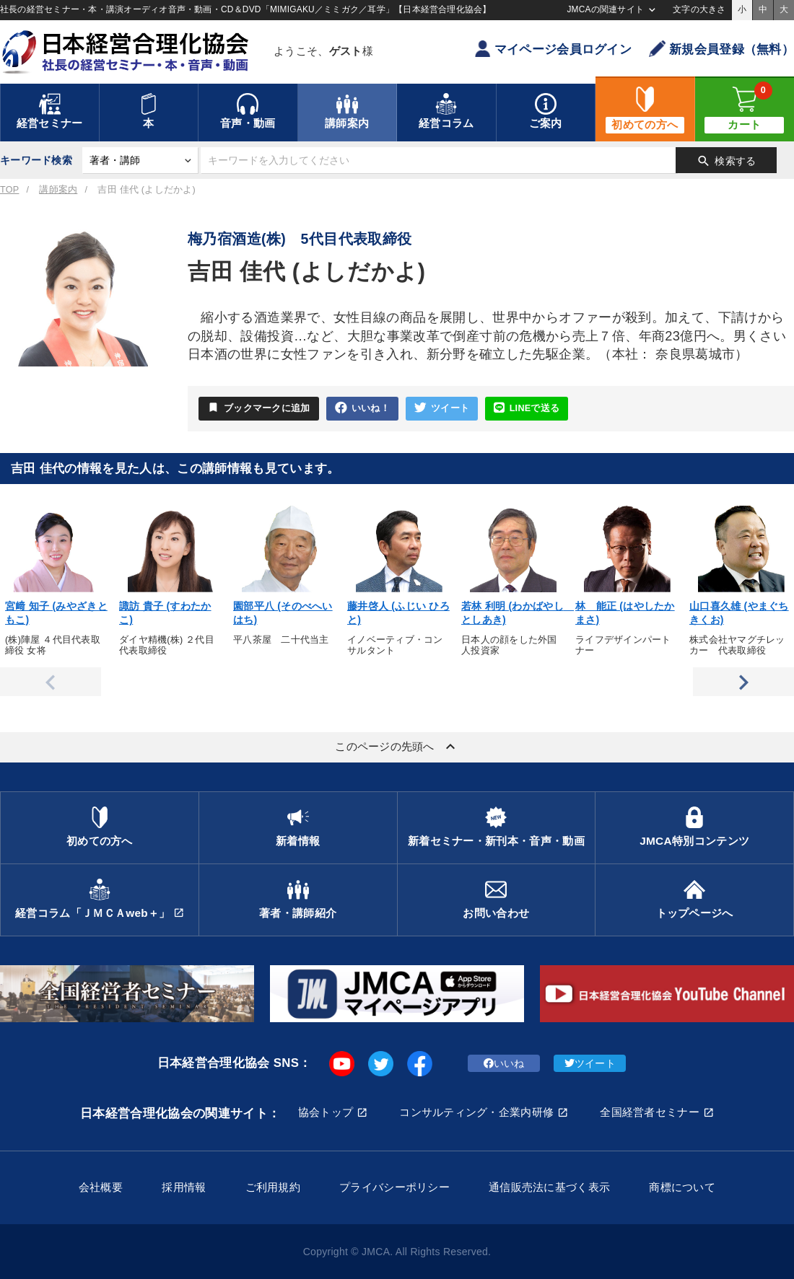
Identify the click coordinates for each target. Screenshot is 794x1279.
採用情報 (184, 1187)
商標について (682, 1187)
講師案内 (58, 190)
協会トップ (325, 1112)
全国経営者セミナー (649, 1112)
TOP (9, 190)
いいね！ (362, 408)
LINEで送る (526, 408)
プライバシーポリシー (394, 1187)
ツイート (441, 408)
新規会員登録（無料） (721, 48)
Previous (50, 681)
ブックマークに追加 (258, 407)
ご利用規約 (272, 1187)
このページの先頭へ (397, 746)
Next (743, 681)
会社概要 (101, 1187)
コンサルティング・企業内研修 (476, 1112)
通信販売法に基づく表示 (549, 1187)
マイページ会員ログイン (553, 48)
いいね (504, 1063)
